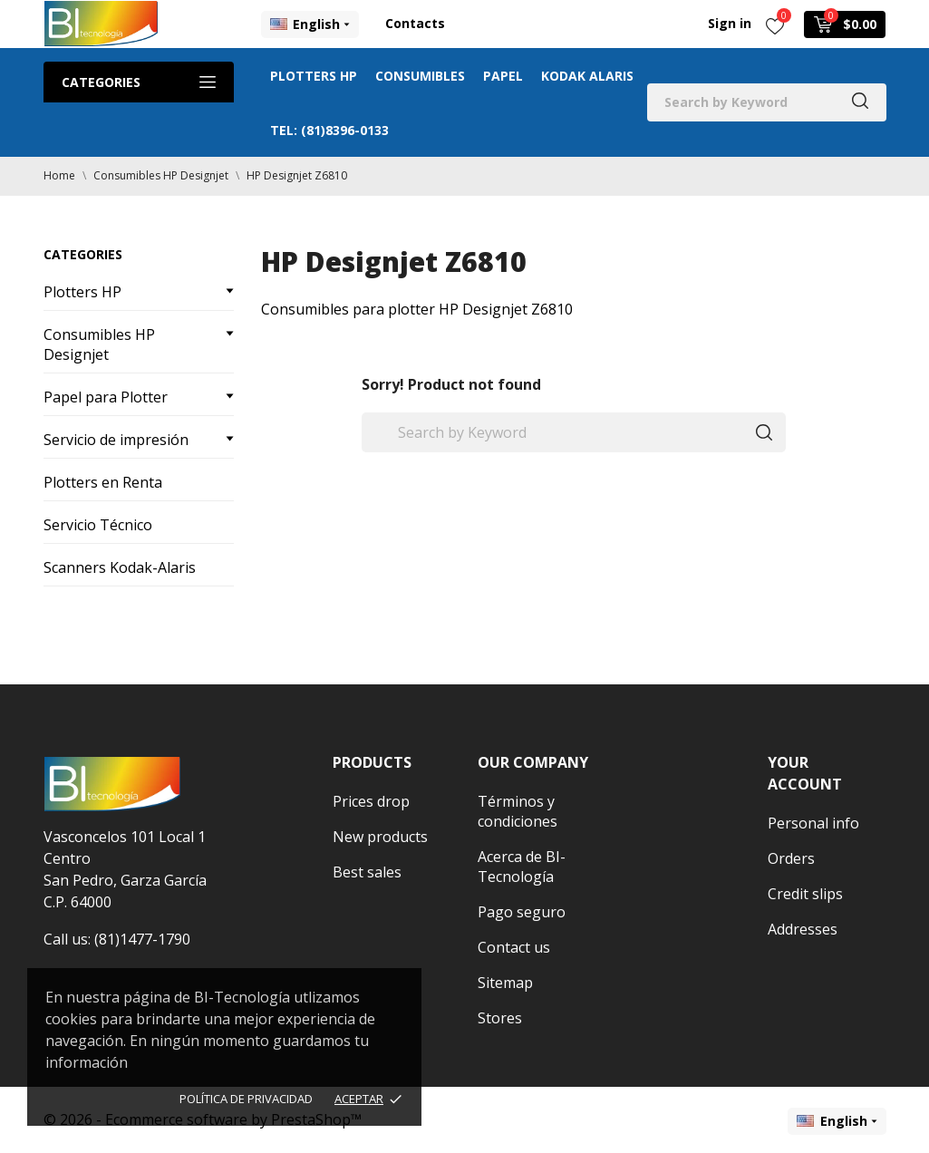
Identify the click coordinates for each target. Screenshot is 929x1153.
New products (380, 837)
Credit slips (805, 894)
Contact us (514, 947)
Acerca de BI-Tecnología (522, 867)
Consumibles (420, 75)
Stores (500, 1018)
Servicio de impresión (116, 440)
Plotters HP (313, 75)
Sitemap (505, 983)
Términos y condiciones (517, 811)
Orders (791, 858)
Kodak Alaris (587, 75)
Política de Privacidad (246, 1098)
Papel (503, 75)
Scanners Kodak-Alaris (120, 567)
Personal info (813, 823)
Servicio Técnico (98, 525)
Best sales (367, 872)
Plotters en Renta (103, 482)
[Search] (766, 102)
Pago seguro (522, 912)
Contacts (415, 23)
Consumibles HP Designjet (99, 344)
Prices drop (371, 801)
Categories (139, 82)
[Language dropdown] (310, 24)
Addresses (802, 929)
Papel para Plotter (106, 397)
